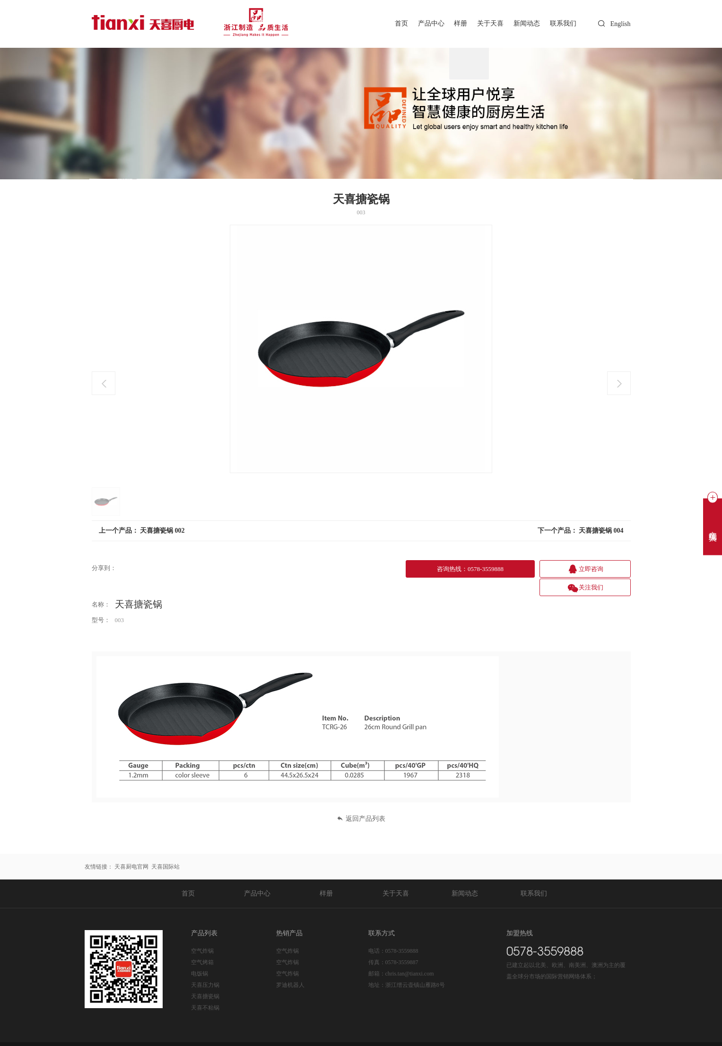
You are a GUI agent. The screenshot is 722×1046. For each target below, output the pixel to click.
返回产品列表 (361, 799)
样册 (455, 23)
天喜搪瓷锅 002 (162, 530)
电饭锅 (199, 954)
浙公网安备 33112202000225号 (284, 1034)
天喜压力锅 (205, 966)
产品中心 (424, 23)
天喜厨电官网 (131, 847)
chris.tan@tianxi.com (409, 954)
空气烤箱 (202, 943)
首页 (393, 23)
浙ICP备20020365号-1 (210, 1034)
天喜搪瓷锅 (205, 977)
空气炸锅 (202, 932)
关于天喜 (486, 23)
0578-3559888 (401, 932)
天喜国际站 (165, 847)
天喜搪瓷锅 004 (601, 530)
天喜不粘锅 (205, 988)
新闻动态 (524, 23)
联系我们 (562, 23)
